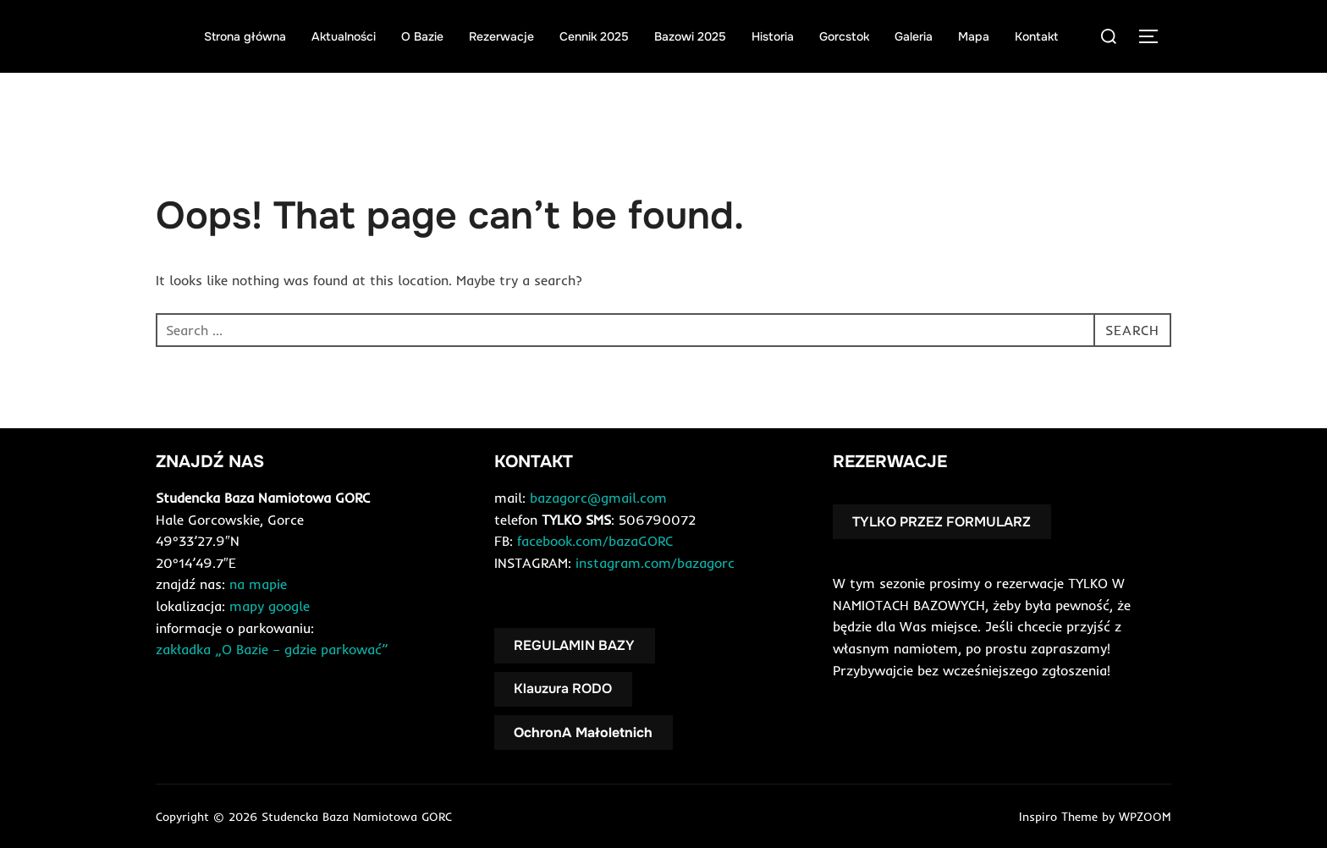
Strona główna (245, 36)
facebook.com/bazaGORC (595, 540)
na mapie (258, 583)
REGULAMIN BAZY (574, 645)
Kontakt (1036, 36)
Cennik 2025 (594, 36)
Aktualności (343, 36)
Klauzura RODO (563, 688)
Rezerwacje (501, 36)
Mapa (973, 36)
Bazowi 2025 (690, 36)
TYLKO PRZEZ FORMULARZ (941, 522)
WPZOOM (1145, 816)
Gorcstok (844, 36)
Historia (773, 36)
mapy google (269, 605)
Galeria (914, 36)
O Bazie (422, 36)
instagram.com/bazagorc (655, 562)
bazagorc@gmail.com (598, 497)
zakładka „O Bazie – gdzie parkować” (272, 649)
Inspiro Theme (1058, 816)
